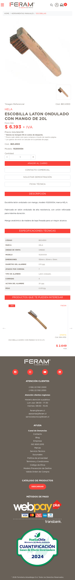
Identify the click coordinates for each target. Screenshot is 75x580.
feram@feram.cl (37, 411)
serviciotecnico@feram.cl (37, 417)
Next (70, 327)
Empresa (37, 441)
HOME (6, 13)
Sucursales (37, 455)
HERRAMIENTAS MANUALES (22, 13)
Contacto (37, 434)
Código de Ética (37, 465)
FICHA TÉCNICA (38, 184)
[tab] (37, 194)
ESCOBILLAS (41, 13)
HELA (8, 109)
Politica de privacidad (37, 458)
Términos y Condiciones (37, 461)
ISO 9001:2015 (37, 444)
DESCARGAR (37, 487)
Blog (37, 438)
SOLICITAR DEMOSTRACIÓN (37, 177)
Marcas (37, 448)
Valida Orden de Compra (37, 472)
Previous (3, 327)
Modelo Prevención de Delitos (38, 468)
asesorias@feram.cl (37, 414)
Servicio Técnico (37, 451)
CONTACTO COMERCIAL (37, 170)
